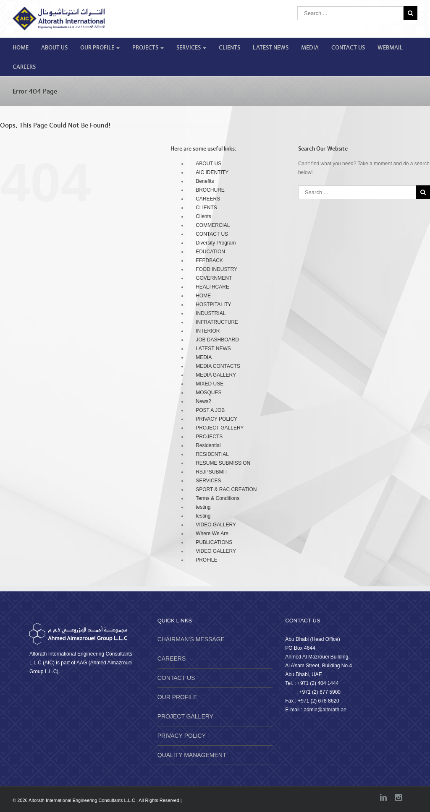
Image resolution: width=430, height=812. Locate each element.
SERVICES (191, 48)
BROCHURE (210, 190)
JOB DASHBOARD (217, 340)
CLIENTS (229, 48)
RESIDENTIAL (212, 454)
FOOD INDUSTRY (216, 269)
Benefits (205, 181)
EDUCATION (210, 252)
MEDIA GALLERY (216, 375)
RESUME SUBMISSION (223, 463)
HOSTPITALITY (213, 304)
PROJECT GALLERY (220, 428)
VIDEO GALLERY (216, 525)
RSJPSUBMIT (212, 472)
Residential (208, 445)
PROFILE (206, 560)
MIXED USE (209, 384)
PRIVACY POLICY (216, 419)
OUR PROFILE (100, 48)
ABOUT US (54, 48)
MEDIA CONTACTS (218, 366)
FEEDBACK (209, 260)
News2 (203, 401)
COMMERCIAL (213, 225)
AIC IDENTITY (212, 172)
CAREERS (24, 67)
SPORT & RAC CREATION (226, 489)
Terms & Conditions (217, 498)
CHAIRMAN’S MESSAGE (191, 639)
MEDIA (310, 48)
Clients (203, 216)
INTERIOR (208, 331)
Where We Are (212, 533)
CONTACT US (348, 48)
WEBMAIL (390, 48)
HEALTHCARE (212, 287)
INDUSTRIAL (210, 313)
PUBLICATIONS (214, 542)
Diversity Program (216, 243)
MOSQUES (208, 393)
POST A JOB (210, 410)
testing (203, 507)
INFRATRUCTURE (217, 322)
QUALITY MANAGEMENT (191, 755)
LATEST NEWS (270, 48)
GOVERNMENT (214, 278)
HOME (21, 48)
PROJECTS (148, 48)
